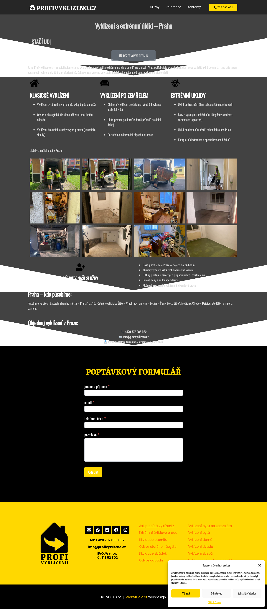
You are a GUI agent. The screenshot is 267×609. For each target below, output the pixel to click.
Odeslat (93, 472)
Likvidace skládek (153, 553)
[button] (259, 565)
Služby (154, 7)
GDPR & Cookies (214, 602)
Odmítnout (216, 593)
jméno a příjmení (96, 386)
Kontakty (194, 7)
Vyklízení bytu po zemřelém (210, 526)
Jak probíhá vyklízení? (156, 526)
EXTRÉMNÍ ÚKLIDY (188, 95)
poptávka (91, 434)
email (89, 402)
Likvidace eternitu (153, 540)
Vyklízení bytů (199, 532)
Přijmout (186, 593)
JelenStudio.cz (136, 597)
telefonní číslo (95, 418)
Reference (173, 7)
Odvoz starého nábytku (158, 546)
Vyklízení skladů (200, 546)
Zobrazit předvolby (247, 593)
